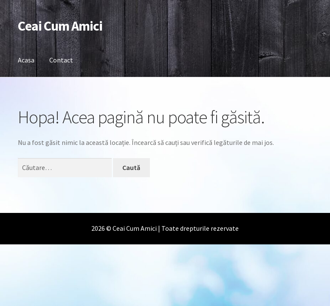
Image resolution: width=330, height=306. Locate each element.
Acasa (26, 60)
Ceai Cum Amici (60, 25)
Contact (61, 60)
